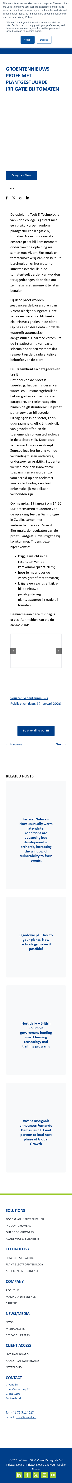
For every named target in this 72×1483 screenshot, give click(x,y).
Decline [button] (44, 40)
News (28, 175)
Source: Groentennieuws (29, 698)
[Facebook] (6, 198)
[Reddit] (20, 198)
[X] (13, 198)
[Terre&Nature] (36, 792)
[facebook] (27, 1475)
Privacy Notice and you (40, 1464)
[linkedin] (19, 1475)
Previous (15, 744)
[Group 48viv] (36, 1094)
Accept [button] (27, 40)
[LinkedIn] (27, 198)
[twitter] (36, 1475)
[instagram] (44, 1475)
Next (59, 744)
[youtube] (53, 1475)
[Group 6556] (36, 996)
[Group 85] (36, 908)
